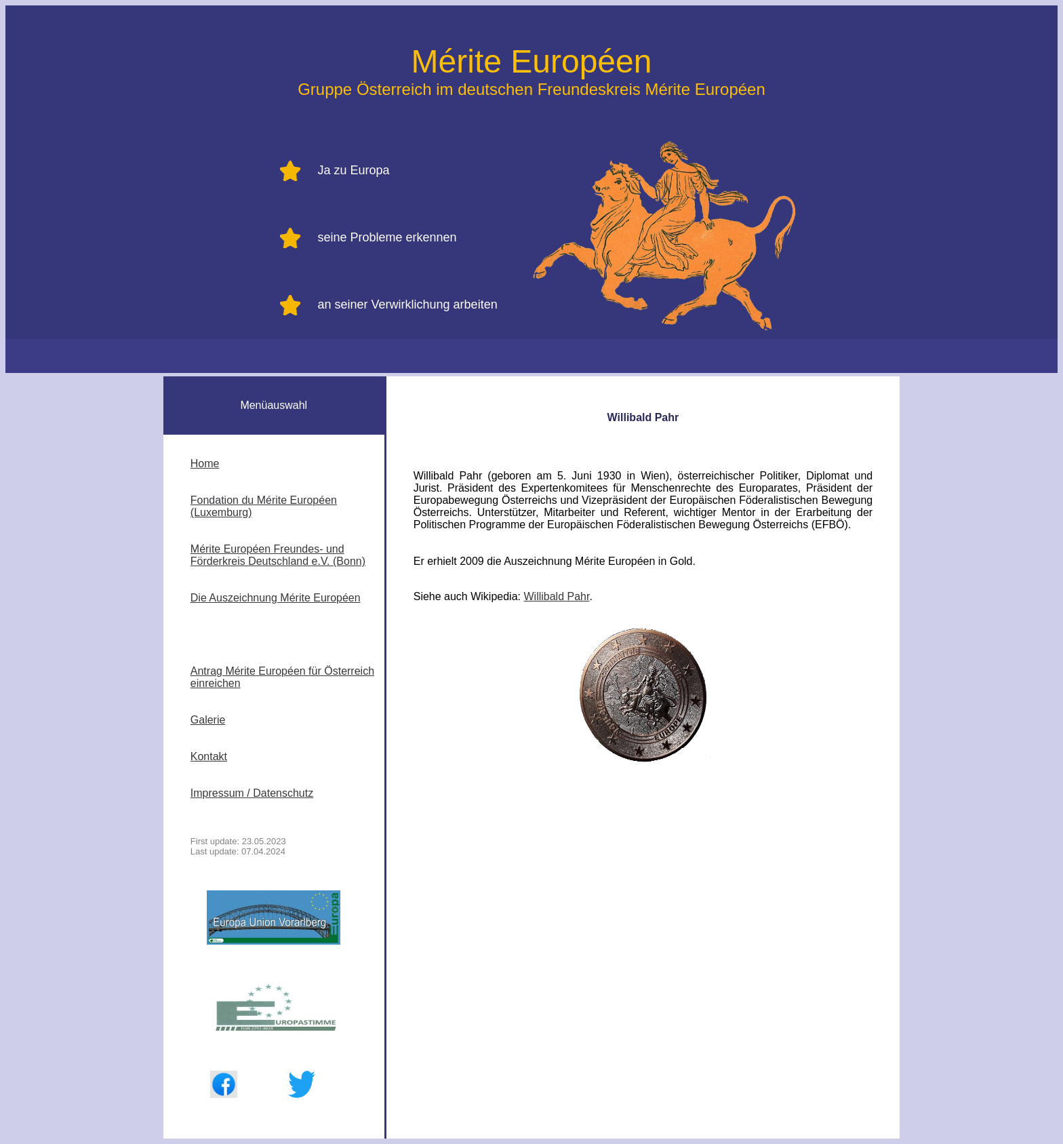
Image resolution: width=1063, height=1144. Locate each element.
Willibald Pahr (556, 596)
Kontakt (208, 756)
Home (205, 463)
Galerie (208, 720)
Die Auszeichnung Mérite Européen (275, 598)
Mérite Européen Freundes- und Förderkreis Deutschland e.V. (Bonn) (277, 555)
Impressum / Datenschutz (251, 793)
